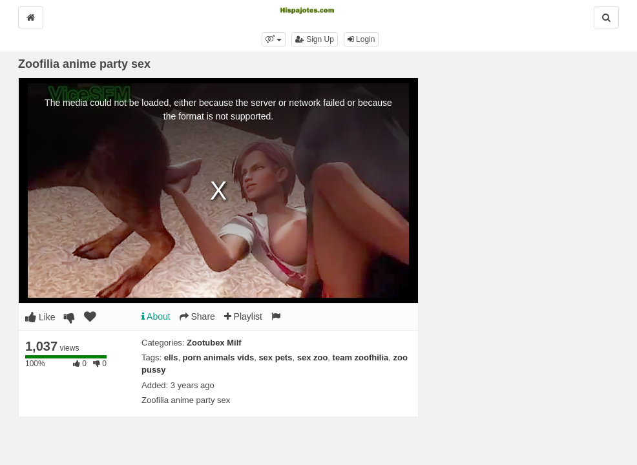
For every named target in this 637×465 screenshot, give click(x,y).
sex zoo (312, 357)
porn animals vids (219, 357)
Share (197, 316)
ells (171, 357)
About (156, 316)
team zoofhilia (361, 357)
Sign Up (314, 39)
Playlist (243, 316)
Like (40, 317)
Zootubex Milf (214, 342)
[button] (274, 39)
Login (361, 39)
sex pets (275, 357)
